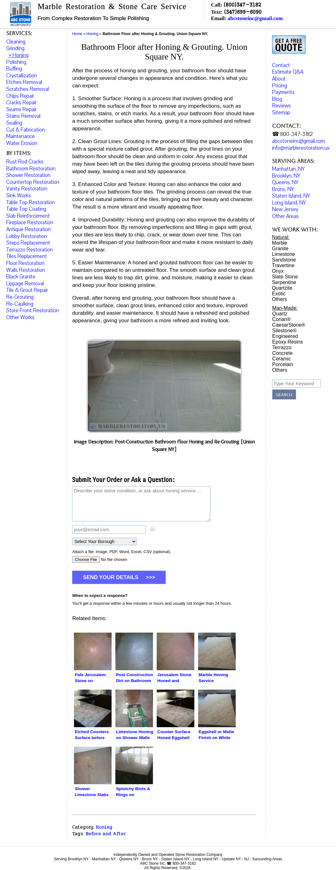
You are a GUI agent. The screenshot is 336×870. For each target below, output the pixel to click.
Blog (277, 99)
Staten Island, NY (291, 195)
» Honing (18, 55)
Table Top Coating (26, 209)
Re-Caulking (19, 304)
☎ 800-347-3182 (292, 134)
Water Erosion (21, 143)
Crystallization (21, 75)
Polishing (16, 62)
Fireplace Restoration (29, 222)
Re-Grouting (20, 297)
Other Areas (285, 216)
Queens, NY (285, 182)
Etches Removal (24, 82)
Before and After (106, 833)
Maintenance (20, 136)
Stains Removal (23, 116)
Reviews (281, 105)
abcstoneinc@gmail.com (255, 18)
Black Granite (20, 276)
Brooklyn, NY (286, 175)
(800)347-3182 (242, 4)
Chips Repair (20, 96)
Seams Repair (21, 109)
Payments (283, 92)
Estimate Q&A (287, 71)
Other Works (20, 317)
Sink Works (18, 195)
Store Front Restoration (32, 310)
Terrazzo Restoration (29, 249)
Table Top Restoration (30, 202)
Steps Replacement (28, 242)
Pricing (279, 85)
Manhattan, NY (288, 169)
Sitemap (281, 112)
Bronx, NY (283, 189)
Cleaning (15, 41)
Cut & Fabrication (25, 129)
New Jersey (285, 209)
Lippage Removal (25, 283)
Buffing (14, 68)
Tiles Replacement (26, 256)
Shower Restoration (28, 175)
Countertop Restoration (32, 182)
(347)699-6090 (242, 11)
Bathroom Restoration (30, 168)
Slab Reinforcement (28, 216)
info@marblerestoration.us (301, 148)
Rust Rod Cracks (25, 161)
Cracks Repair (21, 102)
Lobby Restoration (26, 236)
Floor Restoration (25, 263)
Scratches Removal (27, 89)
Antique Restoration (28, 229)
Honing (104, 827)
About (279, 78)
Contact (281, 65)
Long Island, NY (289, 202)
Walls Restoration (25, 270)
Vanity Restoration (26, 188)
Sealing (14, 123)
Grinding (15, 48)
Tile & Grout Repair (27, 290)
